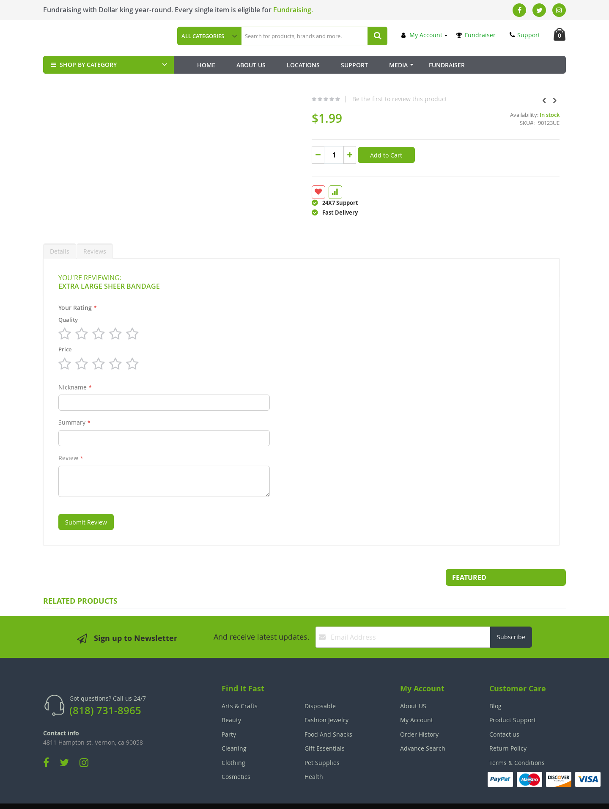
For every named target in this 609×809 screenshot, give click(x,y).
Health (313, 756)
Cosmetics (236, 756)
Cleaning (234, 728)
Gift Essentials (324, 728)
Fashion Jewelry (326, 700)
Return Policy (508, 728)
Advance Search (422, 728)
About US (413, 686)
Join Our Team (328, 796)
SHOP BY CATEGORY (83, 65)
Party (229, 714)
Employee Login (262, 796)
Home (206, 65)
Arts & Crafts (240, 686)
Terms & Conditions (517, 742)
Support (525, 35)
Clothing (233, 742)
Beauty (231, 700)
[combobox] (313, 36)
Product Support (512, 700)
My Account (421, 35)
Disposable (320, 686)
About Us (251, 65)
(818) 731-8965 (105, 690)
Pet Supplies (322, 742)
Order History (419, 714)
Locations (303, 65)
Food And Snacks (328, 714)
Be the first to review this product (335, 99)
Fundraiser (476, 35)
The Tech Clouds (539, 796)
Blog (495, 686)
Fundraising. (293, 9)
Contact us (504, 714)
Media (398, 65)
